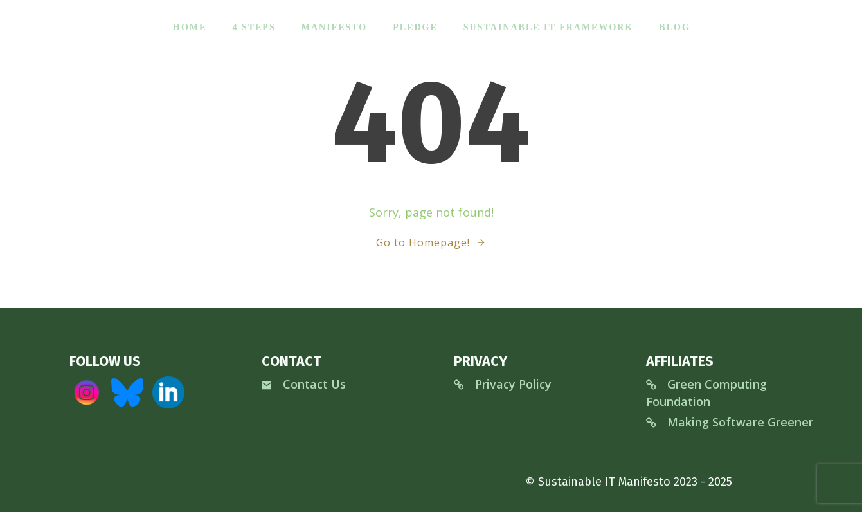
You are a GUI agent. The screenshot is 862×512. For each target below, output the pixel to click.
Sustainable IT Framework (548, 26)
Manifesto (334, 26)
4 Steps (252, 26)
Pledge (414, 26)
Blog (673, 26)
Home (189, 26)
